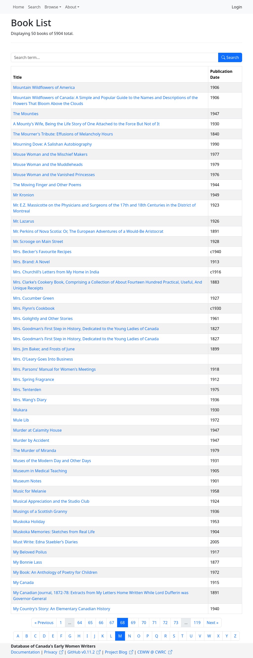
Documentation (25, 652)
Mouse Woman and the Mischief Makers (50, 154)
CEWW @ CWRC (151, 652)
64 (79, 622)
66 (101, 622)
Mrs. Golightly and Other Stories (43, 318)
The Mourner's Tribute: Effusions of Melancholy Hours (63, 134)
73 (176, 622)
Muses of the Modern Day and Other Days (52, 460)
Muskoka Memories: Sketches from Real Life (54, 531)
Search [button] (34, 7)
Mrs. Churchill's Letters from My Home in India (56, 272)
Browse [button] (51, 7)
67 (111, 622)
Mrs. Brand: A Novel (31, 261)
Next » (212, 622)
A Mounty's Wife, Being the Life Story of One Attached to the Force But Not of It (86, 124)
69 (133, 622)
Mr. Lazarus (23, 221)
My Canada (23, 582)
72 (165, 622)
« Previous (44, 622)
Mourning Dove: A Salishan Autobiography (52, 144)
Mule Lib (21, 420)
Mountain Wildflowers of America (44, 87)
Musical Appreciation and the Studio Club (51, 501)
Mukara (20, 410)
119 (197, 622)
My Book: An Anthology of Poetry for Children (55, 572)
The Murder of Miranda (34, 450)
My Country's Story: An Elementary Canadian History (61, 608)
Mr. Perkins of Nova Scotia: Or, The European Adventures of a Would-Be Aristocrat (88, 231)
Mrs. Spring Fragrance (33, 379)
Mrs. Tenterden (27, 389)
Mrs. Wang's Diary (29, 399)
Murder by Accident (31, 440)
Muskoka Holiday (29, 521)
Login (237, 7)
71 (154, 622)
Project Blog (116, 652)
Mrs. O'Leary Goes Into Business (43, 359)
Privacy (50, 652)
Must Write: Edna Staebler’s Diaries (45, 542)
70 (144, 622)
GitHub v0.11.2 (81, 652)
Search (230, 57)
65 (90, 622)
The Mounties (26, 113)
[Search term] (114, 57)
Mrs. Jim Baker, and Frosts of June (44, 349)
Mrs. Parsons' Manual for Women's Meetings (54, 369)
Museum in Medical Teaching (40, 471)
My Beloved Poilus (30, 552)
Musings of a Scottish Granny (40, 511)
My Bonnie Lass (27, 562)
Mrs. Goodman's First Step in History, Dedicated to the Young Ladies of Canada (86, 328)
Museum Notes (27, 481)
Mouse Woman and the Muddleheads (48, 164)
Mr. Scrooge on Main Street (38, 241)
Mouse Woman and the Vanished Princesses (54, 174)
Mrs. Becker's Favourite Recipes (42, 251)
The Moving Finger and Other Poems (47, 184)
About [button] (70, 7)
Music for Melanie (29, 491)
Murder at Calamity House (37, 430)
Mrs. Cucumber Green (33, 298)
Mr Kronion (23, 195)
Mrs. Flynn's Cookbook (34, 308)
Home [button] (18, 7)
